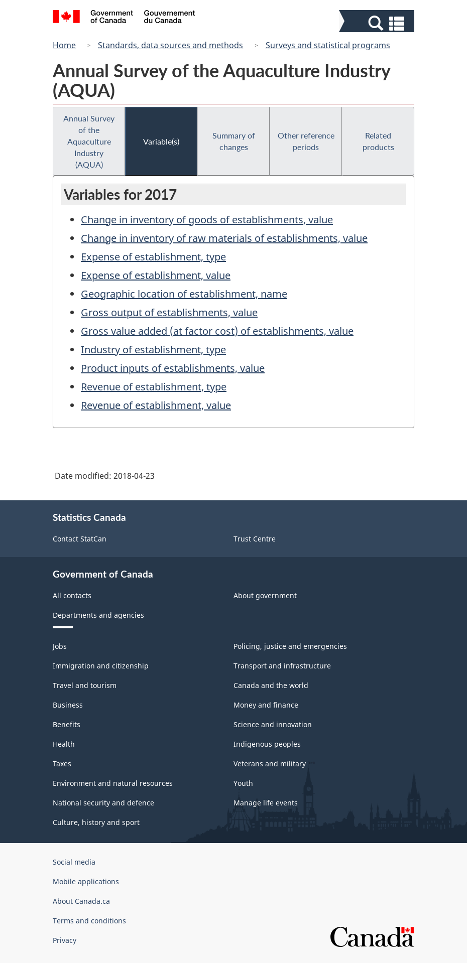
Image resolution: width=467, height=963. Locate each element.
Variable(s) (161, 141)
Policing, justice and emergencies (290, 646)
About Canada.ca (81, 901)
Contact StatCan (79, 538)
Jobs (60, 646)
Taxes (62, 763)
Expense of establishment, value (155, 275)
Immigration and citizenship (101, 665)
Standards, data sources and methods (170, 45)
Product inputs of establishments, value (173, 368)
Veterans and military (270, 763)
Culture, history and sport (96, 822)
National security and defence (103, 802)
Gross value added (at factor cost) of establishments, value (217, 331)
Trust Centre (255, 538)
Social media (74, 862)
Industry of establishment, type (153, 349)
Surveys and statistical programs (328, 45)
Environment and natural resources (113, 783)
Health (64, 744)
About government (265, 595)
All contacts (72, 595)
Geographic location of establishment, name (184, 294)
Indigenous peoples (267, 744)
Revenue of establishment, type (153, 386)
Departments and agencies (98, 615)
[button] (377, 23)
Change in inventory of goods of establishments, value (207, 219)
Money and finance (266, 705)
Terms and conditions (89, 920)
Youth (243, 783)
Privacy (64, 940)
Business (68, 705)
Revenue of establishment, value (156, 405)
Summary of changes (233, 141)
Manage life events (266, 802)
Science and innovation (273, 724)
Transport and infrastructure (282, 665)
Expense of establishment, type (153, 256)
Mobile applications (86, 881)
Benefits (66, 724)
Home (64, 45)
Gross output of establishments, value (169, 312)
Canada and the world (271, 685)
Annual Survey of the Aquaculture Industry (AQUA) (88, 141)
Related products (378, 141)
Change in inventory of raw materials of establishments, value (224, 238)
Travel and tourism (84, 685)
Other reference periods (306, 141)
